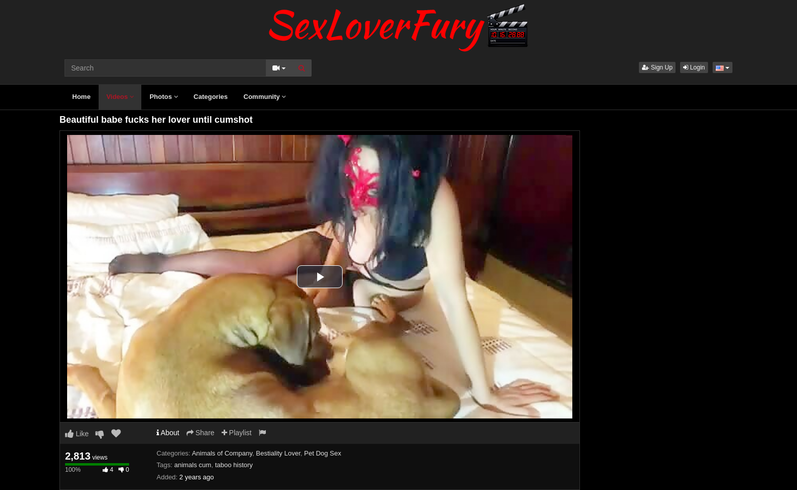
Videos (120, 96)
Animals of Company (222, 453)
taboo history (234, 465)
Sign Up (657, 67)
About (168, 433)
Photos (163, 96)
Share (200, 433)
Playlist (237, 433)
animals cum (192, 465)
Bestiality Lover (278, 453)
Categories (211, 96)
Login (694, 67)
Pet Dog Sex (322, 453)
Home (81, 96)
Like (77, 434)
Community (264, 96)
